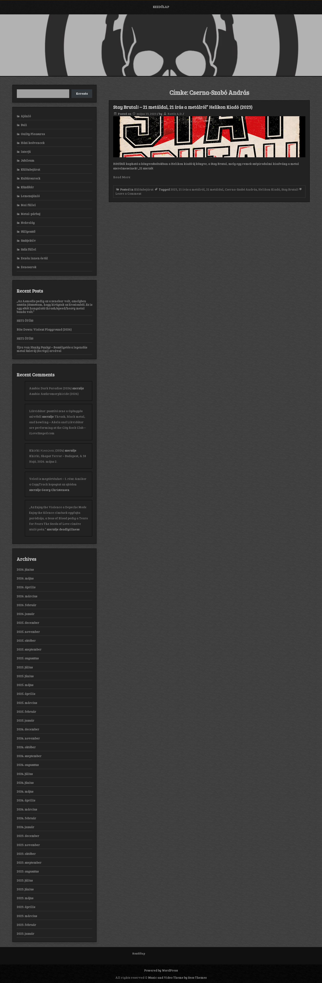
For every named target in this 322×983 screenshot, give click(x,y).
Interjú (26, 151)
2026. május (25, 578)
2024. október (26, 747)
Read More (121, 177)
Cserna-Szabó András (241, 189)
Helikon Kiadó (269, 189)
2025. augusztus (28, 658)
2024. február (26, 818)
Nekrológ (28, 223)
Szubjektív (28, 240)
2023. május (25, 898)
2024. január (25, 827)
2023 (173, 189)
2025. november (28, 632)
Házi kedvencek (33, 143)
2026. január (25, 614)
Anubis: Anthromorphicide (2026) (54, 394)
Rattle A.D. (175, 114)
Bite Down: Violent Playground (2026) (44, 329)
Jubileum (27, 160)
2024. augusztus (28, 765)
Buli (24, 125)
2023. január (25, 933)
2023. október (26, 854)
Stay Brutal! (289, 189)
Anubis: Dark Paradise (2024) (50, 388)
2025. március (27, 703)
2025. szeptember (29, 649)
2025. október (26, 640)
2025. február (26, 711)
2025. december (28, 623)
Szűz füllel (28, 249)
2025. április (26, 694)
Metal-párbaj (30, 214)
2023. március (27, 916)
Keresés (82, 93)
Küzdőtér (27, 187)
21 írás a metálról (192, 189)
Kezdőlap (161, 7)
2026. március (27, 596)
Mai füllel (28, 205)
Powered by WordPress (161, 970)
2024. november (28, 738)
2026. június (25, 569)
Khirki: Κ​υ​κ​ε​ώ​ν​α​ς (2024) (46, 450)
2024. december (28, 729)
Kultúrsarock (30, 178)
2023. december (28, 836)
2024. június (25, 783)
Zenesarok (28, 267)
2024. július (25, 774)
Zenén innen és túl (34, 258)
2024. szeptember (29, 756)
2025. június (25, 676)
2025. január (25, 720)
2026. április (26, 587)
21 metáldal (214, 189)
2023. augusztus (28, 871)
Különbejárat (143, 189)
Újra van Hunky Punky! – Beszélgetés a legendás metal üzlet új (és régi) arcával (52, 349)
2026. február (26, 605)
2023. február (26, 925)
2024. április (26, 800)
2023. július (25, 880)
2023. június (25, 889)
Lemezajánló (30, 196)
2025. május (25, 685)
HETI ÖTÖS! (25, 320)
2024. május (25, 791)
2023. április (26, 907)
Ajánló (26, 116)
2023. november (28, 845)
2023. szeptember (29, 862)
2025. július (25, 667)
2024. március (27, 809)
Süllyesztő (28, 231)
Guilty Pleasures (33, 134)
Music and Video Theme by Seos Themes (177, 977)
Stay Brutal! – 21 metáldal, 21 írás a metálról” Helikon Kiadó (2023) (182, 107)
